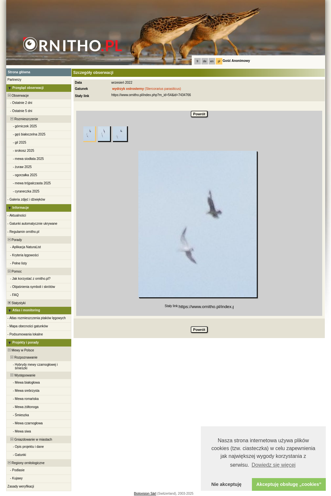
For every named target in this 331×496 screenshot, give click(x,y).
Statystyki (16, 303)
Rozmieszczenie (22, 119)
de (204, 61)
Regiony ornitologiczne (26, 463)
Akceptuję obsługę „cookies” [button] (289, 484)
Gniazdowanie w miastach (29, 439)
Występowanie (21, 375)
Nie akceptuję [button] (226, 484)
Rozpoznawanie (22, 357)
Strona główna (19, 72)
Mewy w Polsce (20, 350)
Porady (14, 240)
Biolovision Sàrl (145, 493)
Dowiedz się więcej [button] (274, 465)
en (212, 61)
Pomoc (14, 271)
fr (198, 61)
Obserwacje (18, 95)
